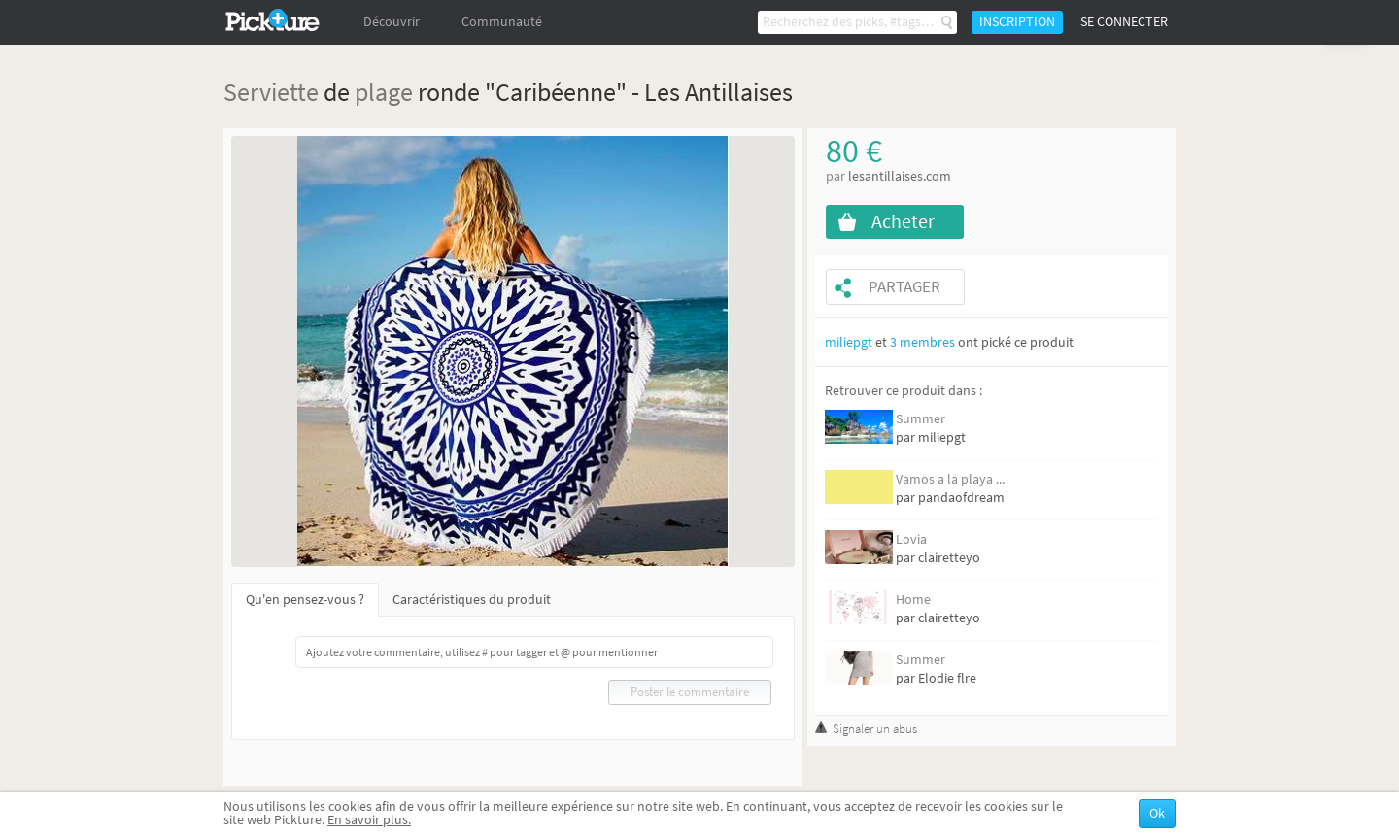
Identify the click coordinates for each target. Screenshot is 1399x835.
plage (384, 92)
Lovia (911, 539)
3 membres (922, 342)
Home (913, 599)
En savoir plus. (369, 820)
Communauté (501, 22)
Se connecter (1124, 22)
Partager (904, 287)
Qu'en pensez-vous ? (305, 599)
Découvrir (391, 22)
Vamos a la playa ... (950, 479)
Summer (920, 419)
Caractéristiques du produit (471, 599)
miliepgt (848, 342)
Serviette (271, 92)
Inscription (1017, 22)
